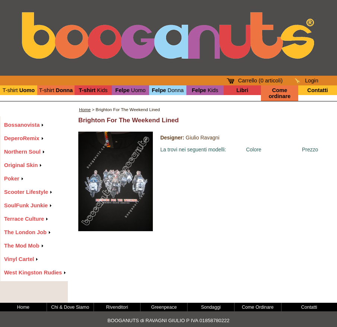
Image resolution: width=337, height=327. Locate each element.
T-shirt (19, 90)
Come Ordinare (258, 307)
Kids (93, 90)
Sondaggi (211, 307)
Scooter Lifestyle (26, 192)
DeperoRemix (22, 138)
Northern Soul (22, 152)
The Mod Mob (21, 246)
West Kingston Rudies (33, 273)
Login (311, 81)
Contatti (309, 307)
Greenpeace (164, 307)
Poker (11, 179)
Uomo (130, 90)
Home (85, 109)
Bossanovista (22, 125)
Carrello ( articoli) (260, 81)
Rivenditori (117, 307)
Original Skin (21, 165)
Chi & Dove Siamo (70, 307)
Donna (168, 90)
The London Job (25, 232)
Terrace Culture (24, 219)
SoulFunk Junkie (26, 205)
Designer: (172, 138)
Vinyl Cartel (19, 259)
